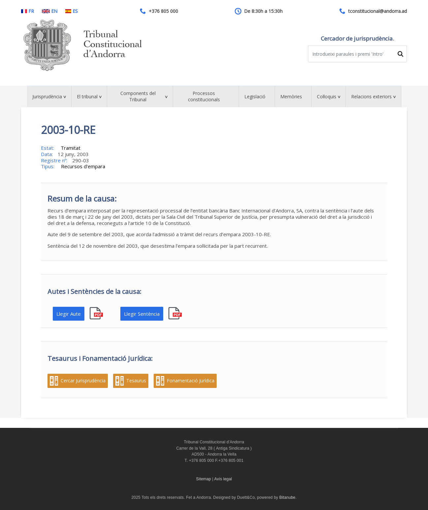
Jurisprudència (47, 96)
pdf (97, 313)
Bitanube (287, 497)
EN (49, 11)
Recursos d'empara (83, 166)
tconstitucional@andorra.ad (377, 11)
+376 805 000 (163, 11)
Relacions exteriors (371, 96)
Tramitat (70, 147)
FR (27, 11)
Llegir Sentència (142, 313)
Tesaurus (136, 381)
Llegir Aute (68, 313)
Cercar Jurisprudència (83, 381)
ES (71, 11)
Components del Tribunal (138, 96)
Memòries (291, 96)
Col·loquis (326, 96)
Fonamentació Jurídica (190, 381)
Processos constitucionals (204, 96)
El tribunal (87, 96)
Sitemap (203, 479)
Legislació (254, 96)
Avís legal (223, 479)
